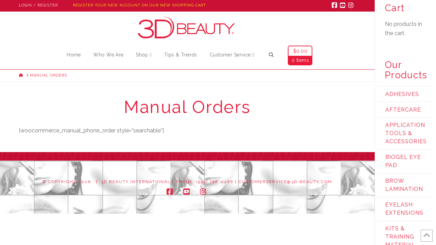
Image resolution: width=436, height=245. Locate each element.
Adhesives (402, 94)
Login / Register (38, 5)
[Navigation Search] (271, 55)
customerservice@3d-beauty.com (285, 181)
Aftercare (403, 110)
